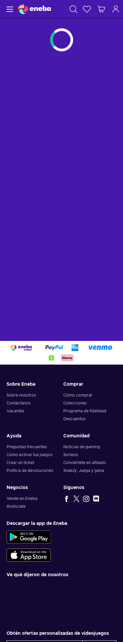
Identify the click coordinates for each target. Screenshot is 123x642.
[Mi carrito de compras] (101, 9)
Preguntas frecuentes (27, 447)
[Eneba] (34, 9)
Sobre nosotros (21, 395)
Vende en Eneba (22, 499)
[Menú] (9, 9)
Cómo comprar (77, 395)
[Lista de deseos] (87, 9)
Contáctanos (19, 403)
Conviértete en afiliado (84, 463)
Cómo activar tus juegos (29, 455)
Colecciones (75, 403)
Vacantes (15, 411)
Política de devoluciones (30, 471)
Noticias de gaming (81, 447)
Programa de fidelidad (84, 411)
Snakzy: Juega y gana (83, 471)
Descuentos (74, 419)
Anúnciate (16, 506)
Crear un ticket (20, 463)
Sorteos (70, 455)
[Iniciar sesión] (116, 9)
